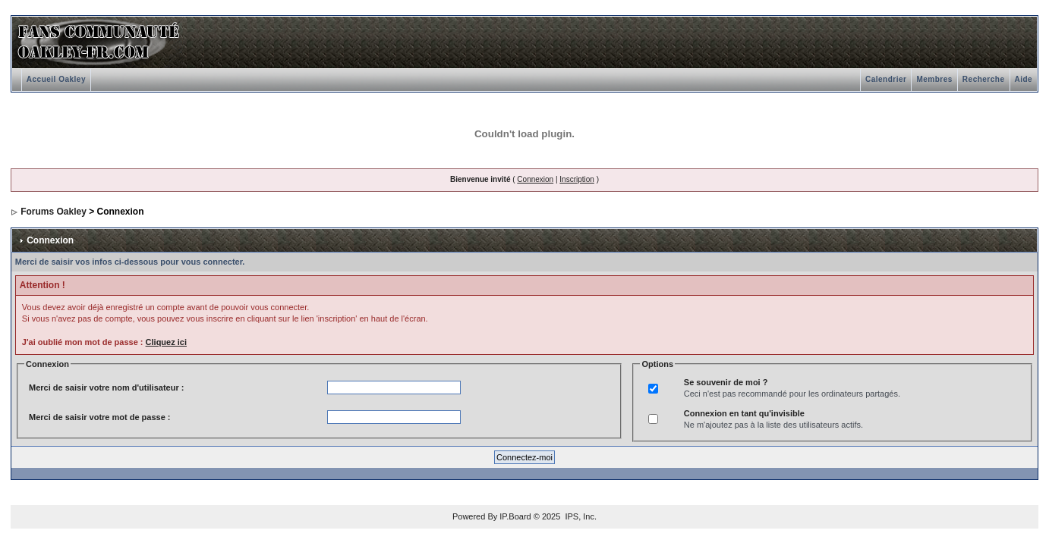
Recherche (983, 79)
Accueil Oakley (56, 79)
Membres (934, 79)
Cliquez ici (166, 342)
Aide (1024, 79)
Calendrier (885, 79)
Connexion (535, 179)
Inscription (576, 179)
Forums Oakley (53, 211)
